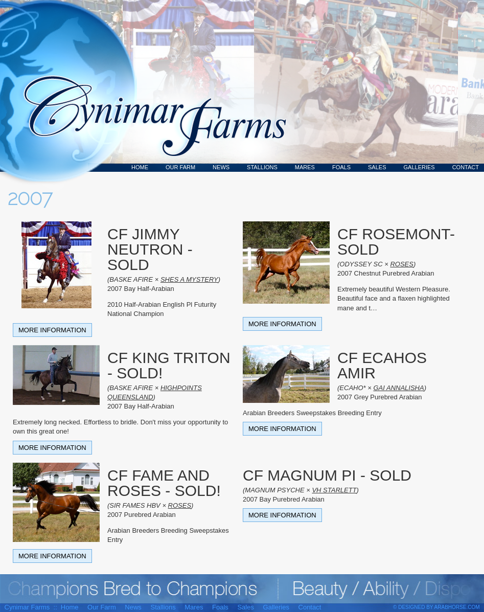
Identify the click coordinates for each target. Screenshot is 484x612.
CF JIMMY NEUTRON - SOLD (150, 249)
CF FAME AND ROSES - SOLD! (164, 483)
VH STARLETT (334, 490)
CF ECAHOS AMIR (382, 365)
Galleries (419, 167)
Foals (341, 167)
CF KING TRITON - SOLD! (169, 365)
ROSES (401, 264)
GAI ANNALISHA (398, 388)
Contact (465, 167)
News (221, 167)
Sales (377, 167)
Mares (305, 167)
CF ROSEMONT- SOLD (396, 241)
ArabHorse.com (457, 607)
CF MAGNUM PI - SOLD (327, 475)
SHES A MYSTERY (189, 279)
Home (139, 167)
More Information (52, 330)
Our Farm (180, 167)
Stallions (262, 167)
